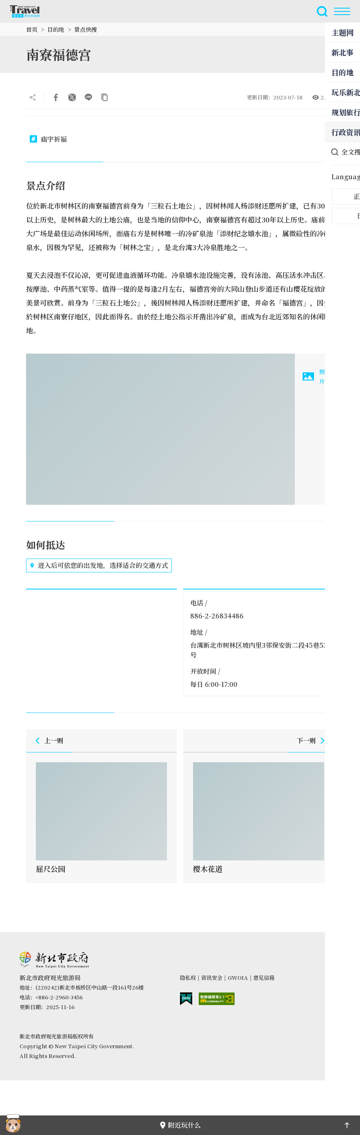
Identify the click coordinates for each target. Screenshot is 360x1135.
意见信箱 (263, 977)
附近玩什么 (180, 1125)
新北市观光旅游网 (29, 11)
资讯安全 (211, 977)
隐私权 (188, 977)
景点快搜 (85, 29)
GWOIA (238, 977)
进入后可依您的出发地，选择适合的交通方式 (99, 565)
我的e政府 (186, 998)
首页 (31, 29)
